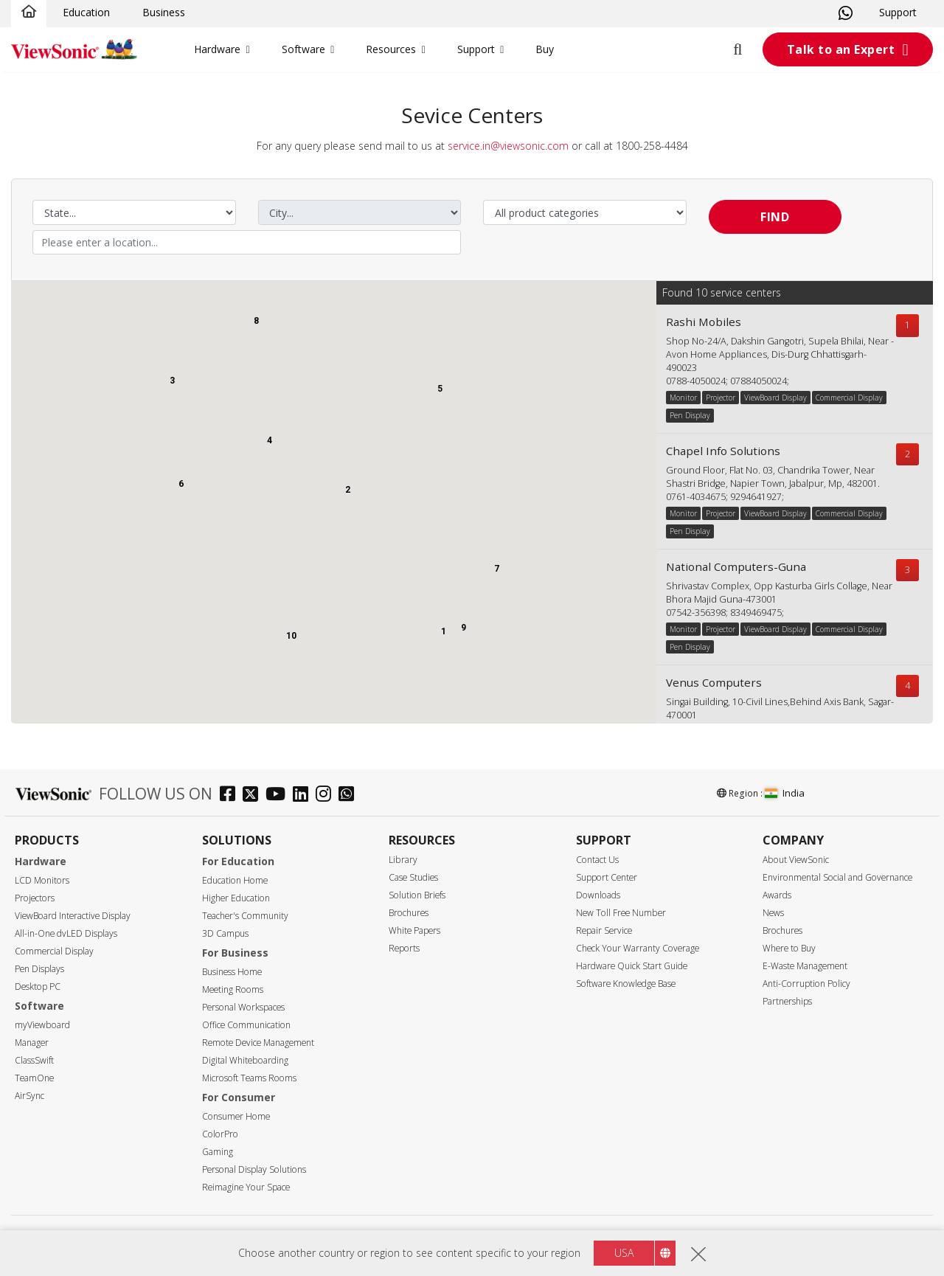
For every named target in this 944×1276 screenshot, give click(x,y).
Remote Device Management (258, 1042)
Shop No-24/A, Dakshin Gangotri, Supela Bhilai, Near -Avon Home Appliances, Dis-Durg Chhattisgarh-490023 (780, 354)
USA (624, 1253)
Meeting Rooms (232, 989)
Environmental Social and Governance (837, 877)
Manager (32, 1042)
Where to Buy (789, 948)
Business (163, 12)
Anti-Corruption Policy (806, 983)
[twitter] (254, 795)
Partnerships (787, 1001)
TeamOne (34, 1078)
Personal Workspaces (243, 1007)
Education (86, 12)
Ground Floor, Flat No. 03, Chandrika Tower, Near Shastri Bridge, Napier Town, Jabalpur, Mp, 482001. (773, 477)
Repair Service (604, 930)
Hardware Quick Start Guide (631, 966)
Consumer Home (236, 1116)
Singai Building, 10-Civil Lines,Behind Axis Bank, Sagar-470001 (780, 708)
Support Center (606, 877)
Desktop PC (37, 986)
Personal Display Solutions (254, 1169)
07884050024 (758, 381)
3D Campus (225, 933)
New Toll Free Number (621, 912)
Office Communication (246, 1025)
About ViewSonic (796, 859)
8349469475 (756, 612)
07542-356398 (696, 612)
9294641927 (756, 496)
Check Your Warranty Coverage (637, 948)
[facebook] (231, 795)
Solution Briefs (417, 895)
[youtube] (279, 795)
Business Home (232, 971)
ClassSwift (34, 1060)
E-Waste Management (805, 966)
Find (774, 217)
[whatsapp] (350, 795)
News (773, 912)
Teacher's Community (245, 915)
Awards (777, 895)
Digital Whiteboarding (245, 1060)
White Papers (414, 930)
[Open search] (746, 49)
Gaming (217, 1151)
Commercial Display (54, 951)
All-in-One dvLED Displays (66, 933)
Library (403, 859)
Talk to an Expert (841, 49)
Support (898, 12)
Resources (391, 49)
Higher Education (236, 898)
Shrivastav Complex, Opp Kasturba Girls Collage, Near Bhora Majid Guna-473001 (779, 593)
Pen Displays (39, 969)
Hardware (217, 49)
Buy (544, 49)
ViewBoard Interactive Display (73, 915)
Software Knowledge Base (626, 983)
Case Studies (413, 877)
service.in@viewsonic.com (508, 146)
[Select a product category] (585, 212)
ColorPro (220, 1134)
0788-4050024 (696, 381)
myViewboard (42, 1025)
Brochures (408, 912)
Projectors (35, 898)
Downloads (598, 895)
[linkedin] (304, 795)
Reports (404, 948)
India (785, 793)
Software (303, 49)
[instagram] (327, 795)
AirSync (29, 1095)
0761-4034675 (696, 496)
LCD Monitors (42, 880)
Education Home (235, 880)
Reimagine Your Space (246, 1187)
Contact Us (597, 859)
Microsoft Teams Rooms (249, 1078)
